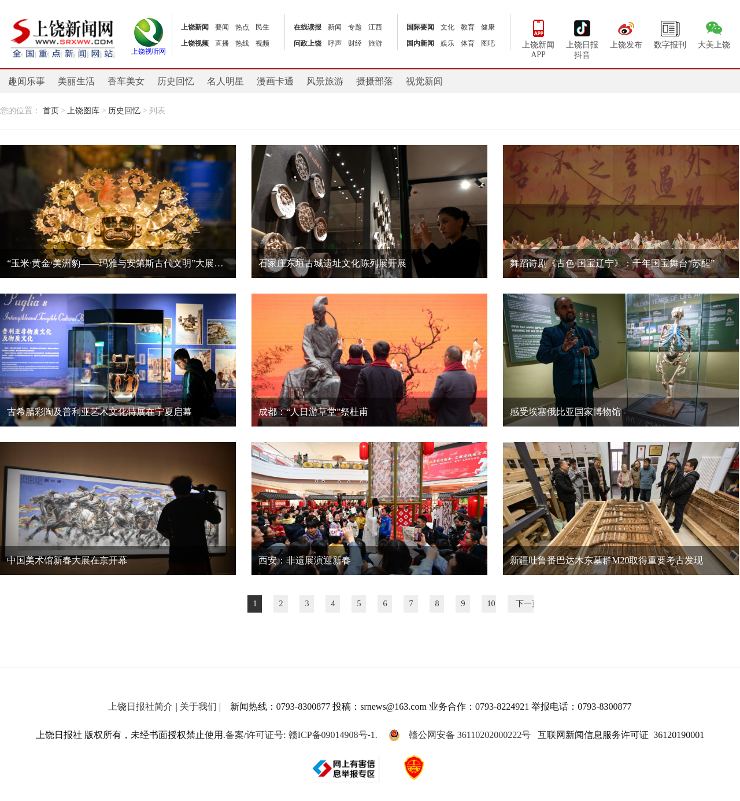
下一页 (528, 603)
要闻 (222, 27)
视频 (262, 43)
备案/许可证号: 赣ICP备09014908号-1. (301, 735)
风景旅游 (324, 81)
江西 (375, 27)
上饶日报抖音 (582, 38)
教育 (468, 27)
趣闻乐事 (26, 81)
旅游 (375, 43)
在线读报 (307, 27)
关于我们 (198, 706)
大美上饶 (714, 33)
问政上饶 (307, 43)
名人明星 (225, 81)
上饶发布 (626, 33)
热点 (242, 27)
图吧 (488, 43)
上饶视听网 (148, 47)
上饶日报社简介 (140, 706)
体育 (468, 43)
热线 (242, 43)
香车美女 (126, 81)
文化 (447, 27)
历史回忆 (175, 81)
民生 (262, 27)
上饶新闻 (195, 27)
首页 (51, 110)
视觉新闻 (424, 81)
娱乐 (447, 43)
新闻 (335, 27)
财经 (355, 43)
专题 (355, 27)
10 (491, 603)
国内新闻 (420, 43)
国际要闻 (420, 27)
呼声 (335, 43)
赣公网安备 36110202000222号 (459, 735)
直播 (222, 43)
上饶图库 (83, 110)
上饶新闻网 (62, 37)
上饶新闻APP (538, 38)
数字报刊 (670, 33)
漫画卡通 (275, 81)
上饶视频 (195, 43)
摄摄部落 (374, 81)
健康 (488, 27)
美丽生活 (76, 81)
